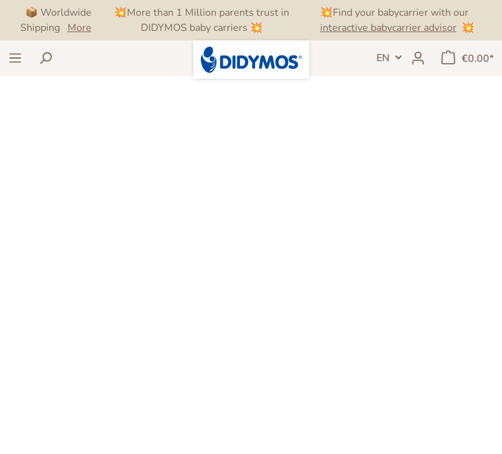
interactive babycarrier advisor (388, 28)
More (80, 28)
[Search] (45, 58)
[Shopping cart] (467, 58)
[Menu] (15, 58)
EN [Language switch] (383, 58)
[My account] (418, 58)
